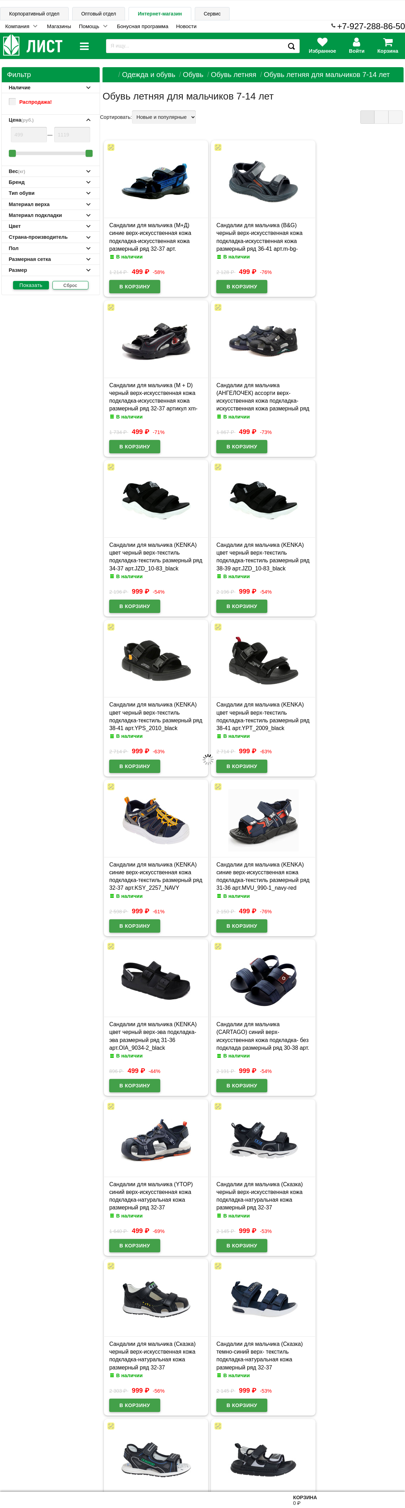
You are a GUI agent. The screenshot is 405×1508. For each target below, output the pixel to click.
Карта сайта (76, 1440)
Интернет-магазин (160, 14)
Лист (11, 1473)
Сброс (70, 285)
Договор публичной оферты (88, 1474)
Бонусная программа (142, 26)
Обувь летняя (233, 74)
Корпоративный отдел (34, 14)
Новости (186, 26)
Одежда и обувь (148, 74)
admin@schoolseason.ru (224, 1473)
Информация (25, 1440)
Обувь (193, 74)
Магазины (59, 26)
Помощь (89, 26)
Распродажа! (30, 101)
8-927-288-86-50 (374, 1469)
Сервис (212, 14)
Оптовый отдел (98, 14)
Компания (17, 26)
